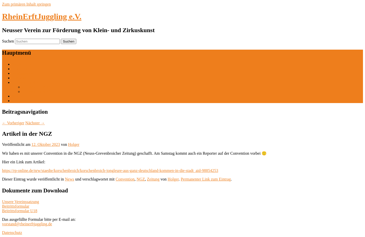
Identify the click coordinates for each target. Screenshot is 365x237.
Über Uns (20, 69)
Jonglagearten (23, 73)
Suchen (8, 41)
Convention (125, 179)
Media (17, 96)
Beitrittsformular (15, 206)
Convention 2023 (36, 91)
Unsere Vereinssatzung (20, 202)
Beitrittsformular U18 (19, 211)
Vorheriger (13, 123)
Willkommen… (25, 64)
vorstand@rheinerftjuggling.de (27, 224)
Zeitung (153, 179)
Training (19, 78)
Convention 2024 (36, 87)
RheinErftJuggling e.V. (41, 16)
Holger (73, 144)
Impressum (21, 100)
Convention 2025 (26, 82)
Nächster (35, 123)
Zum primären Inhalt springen (26, 4)
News (69, 179)
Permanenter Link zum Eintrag (206, 179)
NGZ (141, 179)
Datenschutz (12, 232)
